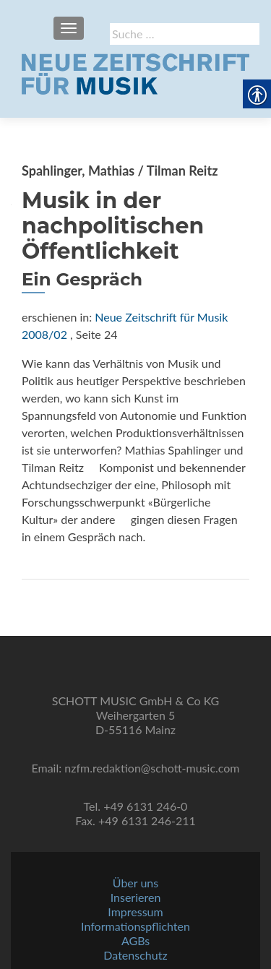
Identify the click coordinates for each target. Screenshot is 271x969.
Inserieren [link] (136, 897)
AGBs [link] (135, 940)
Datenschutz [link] (135, 955)
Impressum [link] (135, 911)
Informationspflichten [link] (135, 926)
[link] (135, 72)
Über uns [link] (135, 883)
